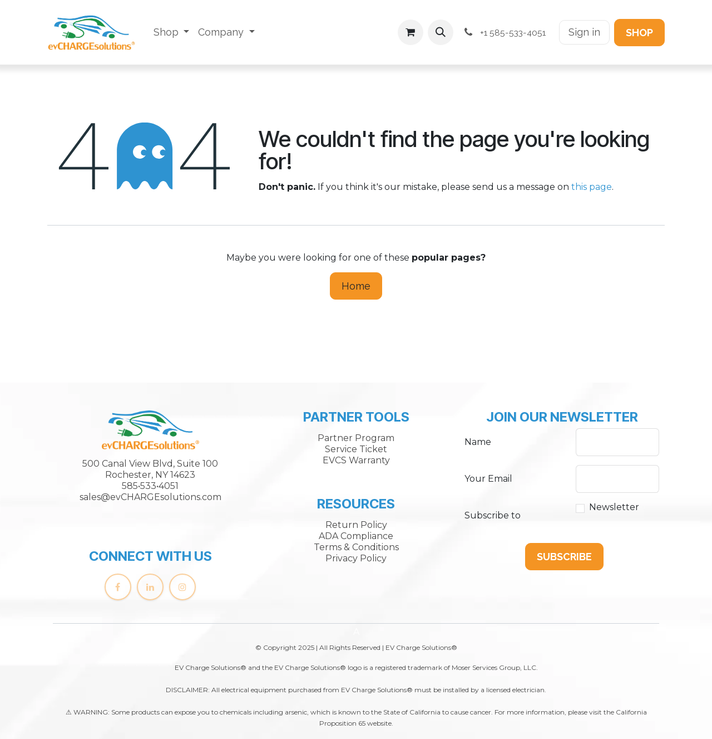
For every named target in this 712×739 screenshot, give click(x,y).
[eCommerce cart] (410, 32)
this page (591, 187)
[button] (440, 32)
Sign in (584, 32)
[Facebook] (118, 587)
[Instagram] (182, 587)
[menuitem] (171, 32)
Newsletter (614, 507)
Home (356, 286)
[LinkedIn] (150, 587)
